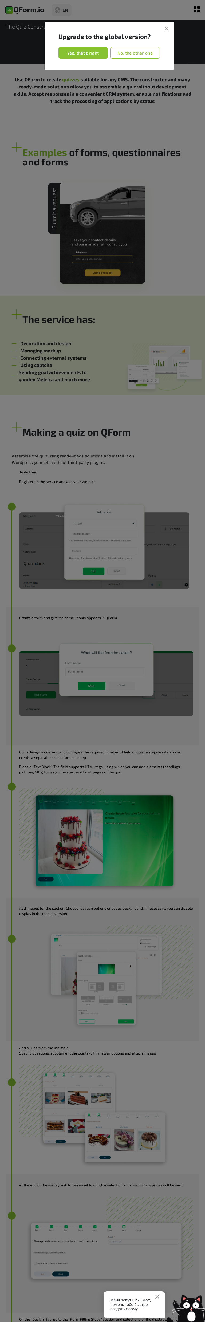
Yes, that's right (83, 52)
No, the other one (135, 52)
